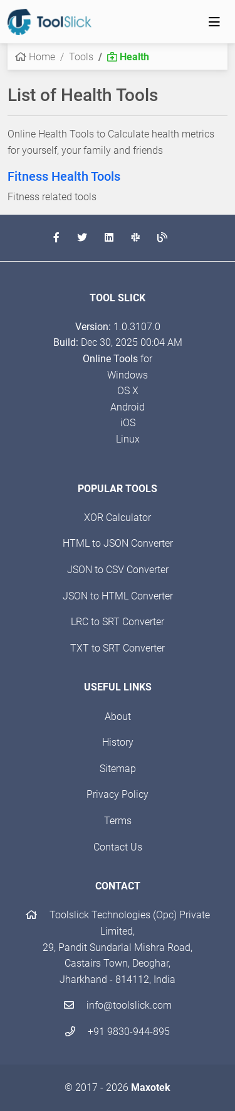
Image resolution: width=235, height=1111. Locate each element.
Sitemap (118, 769)
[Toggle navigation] (214, 22)
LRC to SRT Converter (117, 622)
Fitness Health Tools (64, 176)
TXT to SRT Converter (117, 648)
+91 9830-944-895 (117, 1032)
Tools (81, 57)
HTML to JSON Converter (118, 543)
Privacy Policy (117, 794)
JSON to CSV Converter (118, 570)
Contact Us (117, 847)
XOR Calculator (117, 517)
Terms (118, 821)
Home (35, 57)
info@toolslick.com (118, 1005)
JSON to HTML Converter (118, 596)
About (118, 716)
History (117, 742)
